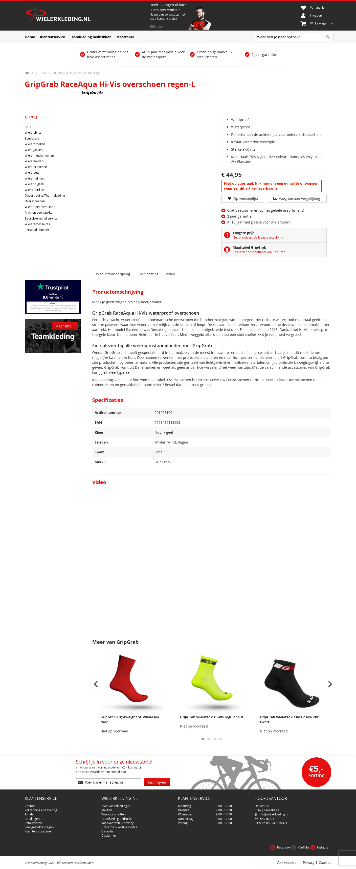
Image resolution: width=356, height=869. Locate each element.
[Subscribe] (157, 782)
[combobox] (294, 37)
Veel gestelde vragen (39, 827)
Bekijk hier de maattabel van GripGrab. (259, 252)
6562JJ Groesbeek (267, 810)
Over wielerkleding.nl (115, 806)
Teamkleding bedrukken (117, 819)
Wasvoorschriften (113, 814)
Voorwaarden (288, 862)
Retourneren (33, 823)
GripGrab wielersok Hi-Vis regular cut (211, 717)
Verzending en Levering (41, 810)
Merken (106, 810)
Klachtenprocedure (38, 831)
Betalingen (32, 819)
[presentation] (95, 684)
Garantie (107, 831)
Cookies (325, 862)
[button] (203, 738)
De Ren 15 (262, 806)
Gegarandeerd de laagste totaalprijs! (258, 237)
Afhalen (30, 814)
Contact (30, 806)
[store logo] (86, 16)
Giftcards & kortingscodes (119, 827)
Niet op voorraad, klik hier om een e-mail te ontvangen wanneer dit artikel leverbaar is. (271, 186)
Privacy (308, 862)
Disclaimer (108, 835)
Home (29, 73)
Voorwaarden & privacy (117, 823)
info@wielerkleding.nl (273, 814)
